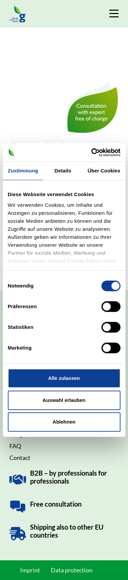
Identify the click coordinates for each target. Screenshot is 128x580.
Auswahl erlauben (63, 400)
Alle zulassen (64, 378)
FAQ (15, 446)
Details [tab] (62, 170)
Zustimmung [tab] (23, 170)
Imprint (30, 570)
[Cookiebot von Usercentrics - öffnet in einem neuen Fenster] (91, 152)
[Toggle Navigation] (114, 13)
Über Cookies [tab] (104, 170)
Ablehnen (63, 422)
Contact (19, 457)
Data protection (72, 570)
